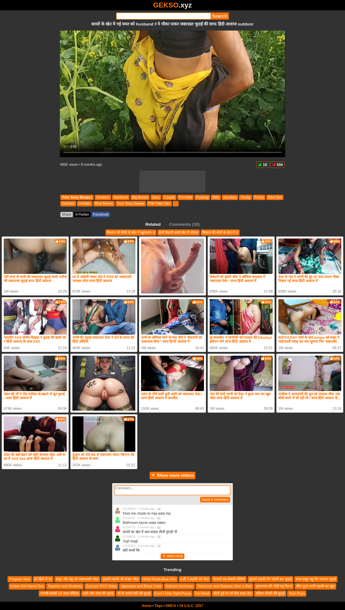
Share (66, 214)
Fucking (202, 197)
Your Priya (297, 593)
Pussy (259, 197)
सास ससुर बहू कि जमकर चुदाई (316, 579)
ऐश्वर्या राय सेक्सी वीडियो (229, 579)
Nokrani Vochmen (179, 586)
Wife (215, 197)
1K (262, 165)
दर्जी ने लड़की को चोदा (194, 579)
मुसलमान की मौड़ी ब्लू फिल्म (274, 586)
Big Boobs (140, 197)
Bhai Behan (104, 204)
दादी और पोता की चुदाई (98, 593)
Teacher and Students (65, 586)
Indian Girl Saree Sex (27, 586)
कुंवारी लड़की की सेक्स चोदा (121, 579)
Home (147, 606)
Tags (159, 606)
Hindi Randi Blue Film (159, 579)
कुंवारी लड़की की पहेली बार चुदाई (270, 579)
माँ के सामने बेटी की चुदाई (133, 593)
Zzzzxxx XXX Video (101, 586)
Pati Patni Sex (159, 204)
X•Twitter (82, 214)
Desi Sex (275, 197)
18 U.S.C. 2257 (191, 606)
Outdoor (68, 204)
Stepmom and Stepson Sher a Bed (224, 586)
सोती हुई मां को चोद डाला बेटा (232, 593)
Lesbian (85, 204)
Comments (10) (184, 224)
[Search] (163, 16)
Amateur (102, 197)
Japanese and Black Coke (141, 586)
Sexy (156, 197)
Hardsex (230, 197)
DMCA (170, 606)
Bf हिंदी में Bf (43, 579)
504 (277, 165)
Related (153, 224)
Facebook (100, 214)
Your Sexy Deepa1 (77, 197)
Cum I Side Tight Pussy (172, 593)
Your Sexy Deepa (130, 204)
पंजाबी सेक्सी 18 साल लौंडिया (59, 593)
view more (172, 556)
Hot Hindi (202, 593)
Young (245, 197)
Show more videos (172, 475)
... (175, 204)
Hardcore (121, 197)
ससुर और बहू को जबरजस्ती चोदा (77, 579)
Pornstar (185, 197)
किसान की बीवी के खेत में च (220, 232)
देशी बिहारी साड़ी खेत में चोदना (178, 232)
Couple (169, 197)
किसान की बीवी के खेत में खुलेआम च (131, 232)
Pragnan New (19, 579)
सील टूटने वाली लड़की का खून (315, 586)
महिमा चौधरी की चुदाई (270, 593)
